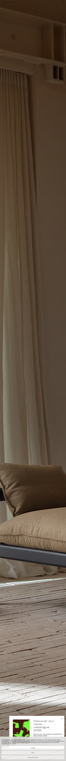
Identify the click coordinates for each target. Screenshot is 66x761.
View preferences (33, 757)
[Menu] (62, 2)
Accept (33, 748)
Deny (33, 752)
